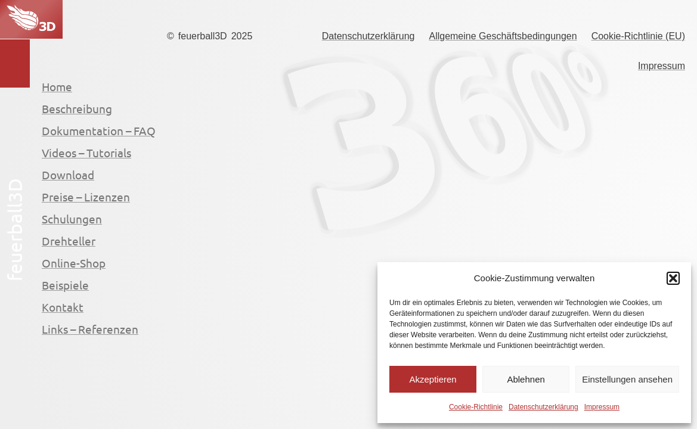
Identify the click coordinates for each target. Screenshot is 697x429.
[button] (673, 278)
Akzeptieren (432, 379)
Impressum (601, 407)
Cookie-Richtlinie (476, 407)
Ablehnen (525, 379)
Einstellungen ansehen (627, 379)
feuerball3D (202, 36)
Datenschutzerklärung (543, 407)
